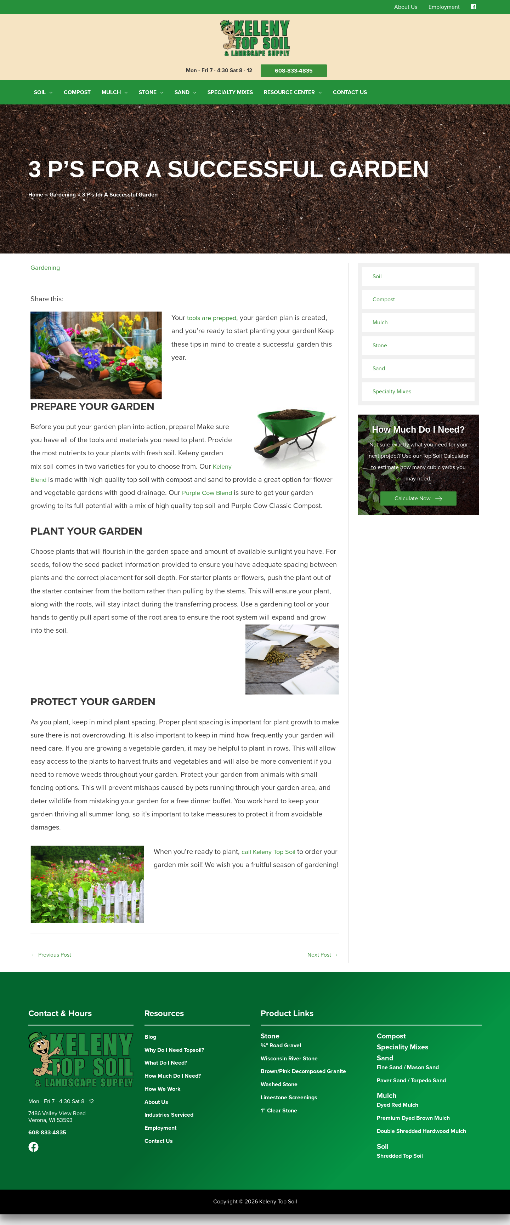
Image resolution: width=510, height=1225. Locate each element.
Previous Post (51, 965)
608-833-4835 (295, 71)
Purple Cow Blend (231, 489)
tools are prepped (215, 315)
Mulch (380, 319)
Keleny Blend (51, 476)
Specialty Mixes (392, 388)
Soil (377, 273)
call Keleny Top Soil (272, 862)
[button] (418, 495)
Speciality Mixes (403, 1058)
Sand (379, 365)
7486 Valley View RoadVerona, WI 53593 (57, 1128)
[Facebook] (33, 1158)
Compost (384, 296)
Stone (380, 342)
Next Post (323, 965)
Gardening (46, 265)
